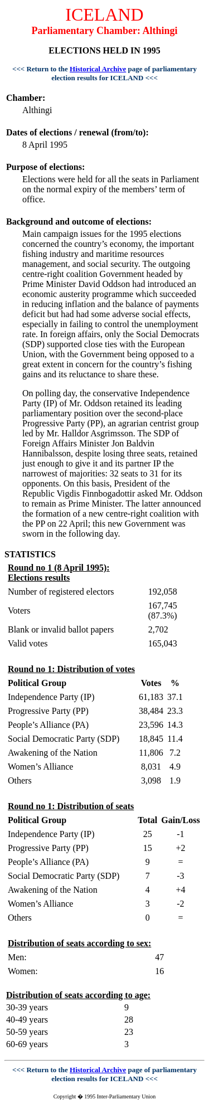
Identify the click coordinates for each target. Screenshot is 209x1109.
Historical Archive (98, 69)
